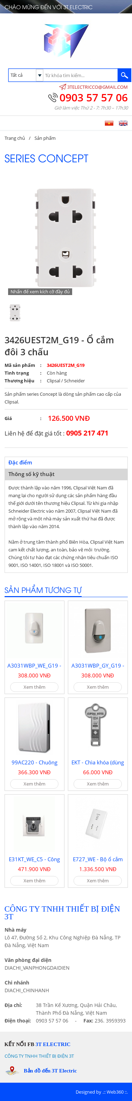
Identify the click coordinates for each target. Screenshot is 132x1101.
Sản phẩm (45, 138)
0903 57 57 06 (93, 97)
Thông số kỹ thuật (31, 473)
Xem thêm (34, 687)
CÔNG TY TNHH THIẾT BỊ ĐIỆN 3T (39, 1056)
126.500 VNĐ (69, 418)
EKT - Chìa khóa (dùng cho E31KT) (97, 766)
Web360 (115, 1092)
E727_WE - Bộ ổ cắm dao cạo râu (98, 863)
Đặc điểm (20, 462)
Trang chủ (15, 138)
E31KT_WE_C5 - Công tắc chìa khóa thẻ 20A (34, 863)
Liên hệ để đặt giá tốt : (56, 433)
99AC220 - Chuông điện (34, 766)
